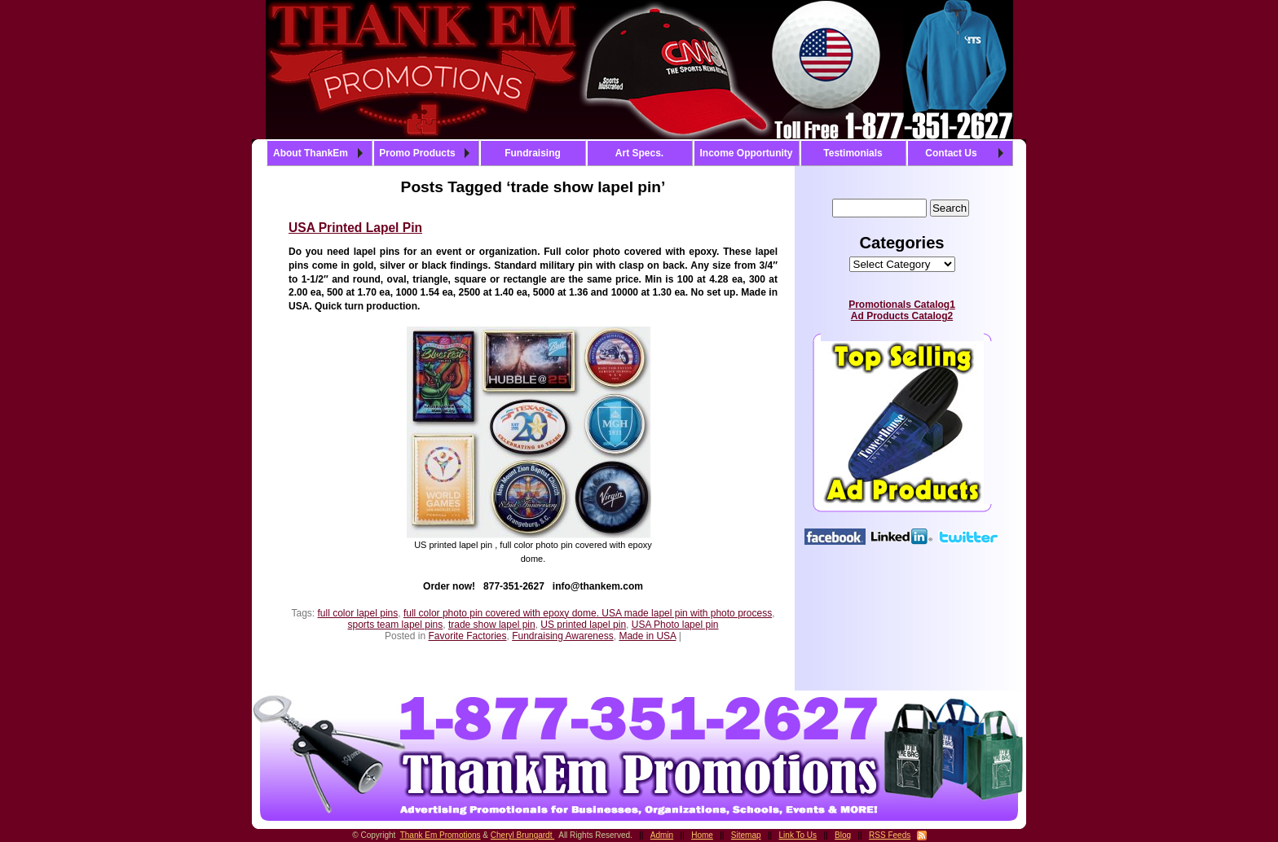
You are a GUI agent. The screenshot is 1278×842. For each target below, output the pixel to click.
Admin (661, 835)
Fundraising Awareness (563, 636)
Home (702, 835)
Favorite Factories (467, 636)
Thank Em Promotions (440, 835)
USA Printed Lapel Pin (355, 228)
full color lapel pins (358, 613)
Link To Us (798, 835)
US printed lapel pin (583, 624)
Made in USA (647, 636)
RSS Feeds (889, 835)
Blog (843, 835)
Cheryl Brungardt (522, 835)
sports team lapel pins (395, 624)
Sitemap (746, 835)
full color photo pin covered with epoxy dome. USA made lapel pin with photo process (587, 613)
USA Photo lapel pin (675, 624)
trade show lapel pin (491, 624)
